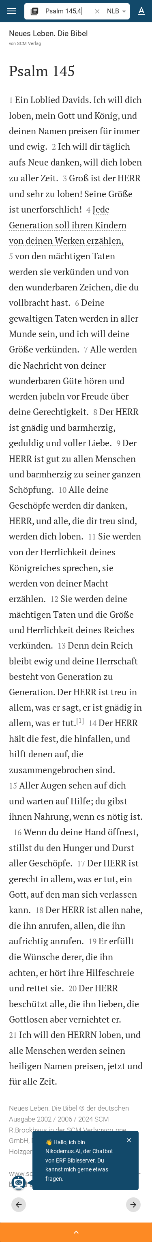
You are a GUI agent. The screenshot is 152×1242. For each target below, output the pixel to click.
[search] (69, 11)
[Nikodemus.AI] (18, 1182)
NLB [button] (118, 11)
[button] (11, 11)
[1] (80, 720)
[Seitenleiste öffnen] (76, 1232)
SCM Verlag (29, 43)
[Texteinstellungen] (141, 11)
